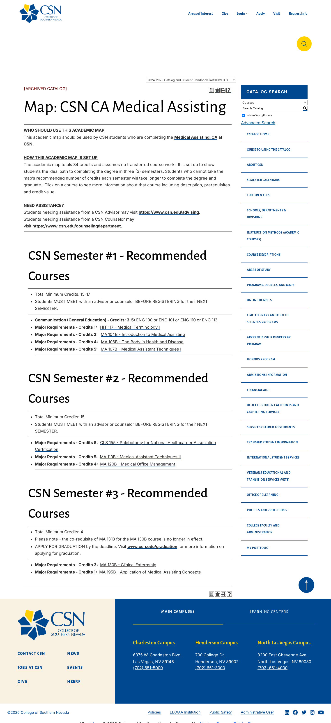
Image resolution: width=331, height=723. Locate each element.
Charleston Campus (154, 639)
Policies (154, 708)
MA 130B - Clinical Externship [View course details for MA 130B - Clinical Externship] (128, 561)
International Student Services (273, 454)
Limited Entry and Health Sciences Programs (268, 315)
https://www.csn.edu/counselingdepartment (76, 222)
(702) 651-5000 (148, 664)
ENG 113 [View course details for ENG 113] (209, 316)
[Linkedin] (287, 708)
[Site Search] (304, 42)
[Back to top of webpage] (306, 581)
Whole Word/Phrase (259, 111)
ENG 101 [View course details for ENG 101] (166, 316)
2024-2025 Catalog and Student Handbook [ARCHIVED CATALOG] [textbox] (191, 76)
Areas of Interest (200, 13)
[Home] (42, 13)
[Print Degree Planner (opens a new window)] (211, 86)
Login (241, 13)
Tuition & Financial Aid (166, 42)
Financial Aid (258, 386)
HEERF (73, 678)
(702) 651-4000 (272, 664)
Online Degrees (259, 296)
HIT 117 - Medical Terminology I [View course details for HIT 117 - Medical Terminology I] (130, 323)
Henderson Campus (216, 639)
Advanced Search (258, 119)
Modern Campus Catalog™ (225, 720)
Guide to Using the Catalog (268, 146)
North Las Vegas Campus (283, 639)
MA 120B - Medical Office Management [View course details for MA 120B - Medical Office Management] (137, 460)
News (73, 650)
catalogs (93, 720)
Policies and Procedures (267, 506)
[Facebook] (295, 708)
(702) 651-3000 (210, 664)
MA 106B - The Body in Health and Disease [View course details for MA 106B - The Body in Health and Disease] (142, 338)
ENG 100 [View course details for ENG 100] (144, 316)
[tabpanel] (223, 655)
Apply (260, 13)
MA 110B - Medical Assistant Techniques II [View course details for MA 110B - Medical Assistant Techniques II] (140, 453)
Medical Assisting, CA (195, 133)
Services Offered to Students (271, 423)
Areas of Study (259, 266)
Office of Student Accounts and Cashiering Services (273, 405)
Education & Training (74, 42)
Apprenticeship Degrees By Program (269, 337)
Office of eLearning (262, 491)
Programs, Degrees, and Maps (270, 281)
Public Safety (220, 708)
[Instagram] (312, 708)
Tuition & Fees (258, 191)
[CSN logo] (64, 621)
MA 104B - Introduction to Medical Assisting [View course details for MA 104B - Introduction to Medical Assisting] (143, 330)
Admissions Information (267, 371)
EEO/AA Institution (185, 708)
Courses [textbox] (248, 99)
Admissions (119, 42)
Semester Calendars (263, 176)
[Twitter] (303, 708)
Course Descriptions (264, 251)
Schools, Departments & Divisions (266, 210)
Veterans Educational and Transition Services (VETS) (269, 472)
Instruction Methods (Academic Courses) (273, 232)
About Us (31, 42)
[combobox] (191, 76)
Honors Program (261, 355)
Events (75, 664)
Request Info (298, 13)
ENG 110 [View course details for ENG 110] (188, 316)
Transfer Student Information (272, 438)
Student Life (215, 42)
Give (225, 13)
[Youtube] (321, 708)
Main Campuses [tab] (178, 608)
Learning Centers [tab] (269, 608)
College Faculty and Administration (263, 525)
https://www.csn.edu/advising (169, 208)
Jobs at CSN (30, 664)
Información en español (264, 42)
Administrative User (257, 708)
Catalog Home (258, 130)
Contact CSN (31, 650)
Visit (276, 13)
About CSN (255, 161)
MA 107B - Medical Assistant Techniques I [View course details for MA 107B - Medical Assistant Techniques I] (141, 345)
